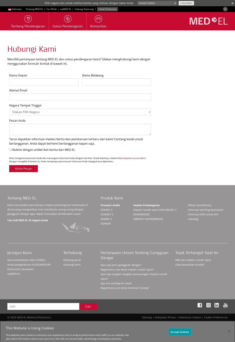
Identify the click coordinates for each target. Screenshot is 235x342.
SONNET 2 (107, 214)
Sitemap (147, 317)
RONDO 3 (106, 210)
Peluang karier (72, 260)
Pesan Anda (17, 121)
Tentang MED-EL (34, 9)
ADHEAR (106, 223)
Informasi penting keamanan (205, 210)
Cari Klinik (51, 9)
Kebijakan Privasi (165, 317)
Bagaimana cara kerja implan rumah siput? (127, 269)
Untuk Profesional (107, 9)
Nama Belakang (93, 75)
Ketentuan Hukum (190, 317)
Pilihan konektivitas (200, 205)
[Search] (225, 9)
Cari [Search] (88, 306)
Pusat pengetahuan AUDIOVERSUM (28, 264)
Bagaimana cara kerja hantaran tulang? (125, 288)
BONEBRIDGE (141, 214)
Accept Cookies (180, 334)
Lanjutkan (186, 3)
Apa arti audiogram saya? (116, 283)
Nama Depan (18, 75)
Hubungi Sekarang (84, 9)
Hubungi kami (72, 264)
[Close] (229, 333)
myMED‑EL (65, 9)
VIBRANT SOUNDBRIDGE (148, 219)
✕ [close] (232, 3)
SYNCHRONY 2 (154, 210)
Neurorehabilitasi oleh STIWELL (26, 260)
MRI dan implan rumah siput (193, 260)
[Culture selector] (157, 3)
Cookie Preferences (216, 317)
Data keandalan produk (189, 264)
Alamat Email (18, 90)
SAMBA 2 (106, 219)
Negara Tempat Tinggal (25, 105)
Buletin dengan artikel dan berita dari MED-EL (42, 150)
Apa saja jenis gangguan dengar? (121, 265)
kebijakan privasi (131, 158)
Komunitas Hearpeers (20, 269)
